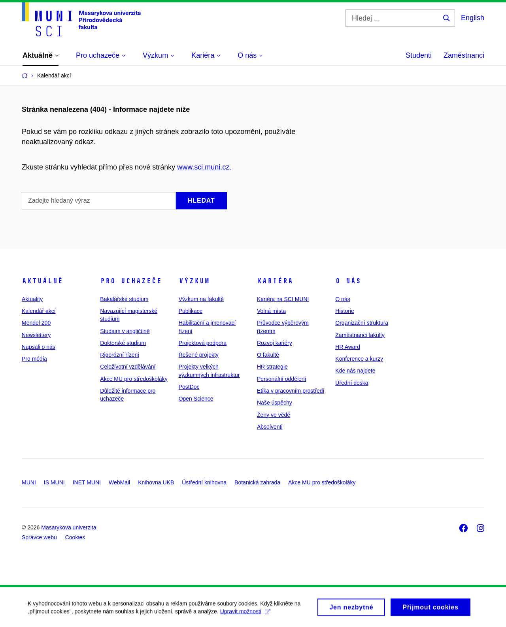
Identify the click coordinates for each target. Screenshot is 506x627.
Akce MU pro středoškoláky (133, 379)
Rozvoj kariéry (274, 343)
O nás (348, 281)
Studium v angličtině (124, 331)
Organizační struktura (361, 323)
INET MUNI (87, 482)
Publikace (191, 311)
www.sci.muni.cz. (204, 167)
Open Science (196, 398)
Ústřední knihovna (204, 482)
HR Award (347, 347)
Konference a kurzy (359, 359)
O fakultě (268, 355)
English (472, 18)
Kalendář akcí (39, 311)
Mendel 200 (36, 323)
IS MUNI (54, 482)
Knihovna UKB (156, 482)
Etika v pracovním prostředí (290, 391)
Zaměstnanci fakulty (360, 335)
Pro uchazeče (131, 281)
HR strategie (272, 366)
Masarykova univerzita (68, 527)
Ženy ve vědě (273, 415)
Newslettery (36, 335)
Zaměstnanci (464, 55)
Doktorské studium (123, 343)
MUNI (29, 482)
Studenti (419, 55)
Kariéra (275, 281)
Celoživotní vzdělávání (127, 366)
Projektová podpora (203, 343)
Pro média (34, 359)
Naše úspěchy (274, 402)
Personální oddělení (281, 379)
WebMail (119, 482)
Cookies (75, 537)
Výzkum (194, 281)
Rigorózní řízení (119, 355)
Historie (344, 311)
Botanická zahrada (257, 482)
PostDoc (189, 387)
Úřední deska (351, 383)
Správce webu (39, 537)
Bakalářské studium (124, 299)
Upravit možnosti (245, 615)
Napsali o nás (38, 347)
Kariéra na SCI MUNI (283, 299)
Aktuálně (42, 281)
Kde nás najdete (355, 370)
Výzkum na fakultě (201, 299)
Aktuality (32, 299)
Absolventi (270, 427)
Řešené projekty (199, 355)
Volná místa (271, 311)
